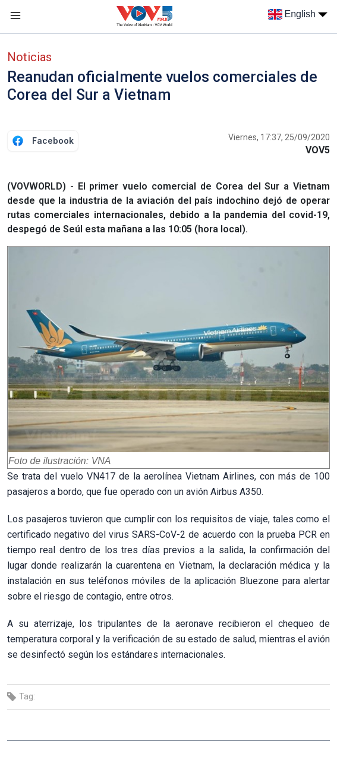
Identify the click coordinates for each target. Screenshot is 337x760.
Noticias (29, 57)
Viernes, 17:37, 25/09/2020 (279, 137)
